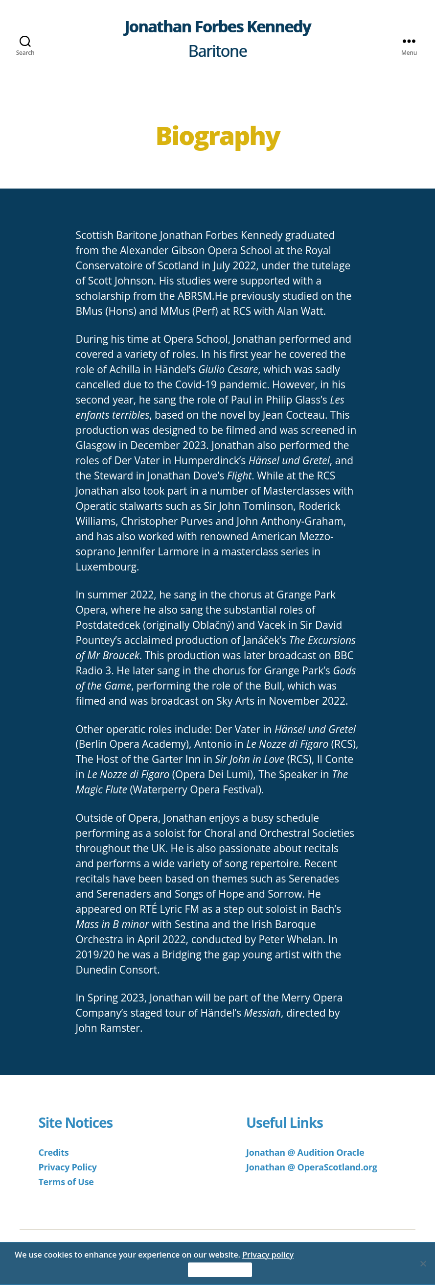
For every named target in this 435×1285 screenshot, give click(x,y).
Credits (53, 1152)
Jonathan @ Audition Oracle (305, 1152)
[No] (423, 1263)
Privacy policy (268, 1254)
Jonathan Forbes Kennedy (217, 26)
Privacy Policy (67, 1167)
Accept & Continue (220, 1270)
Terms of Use (65, 1182)
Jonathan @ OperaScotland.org (311, 1167)
